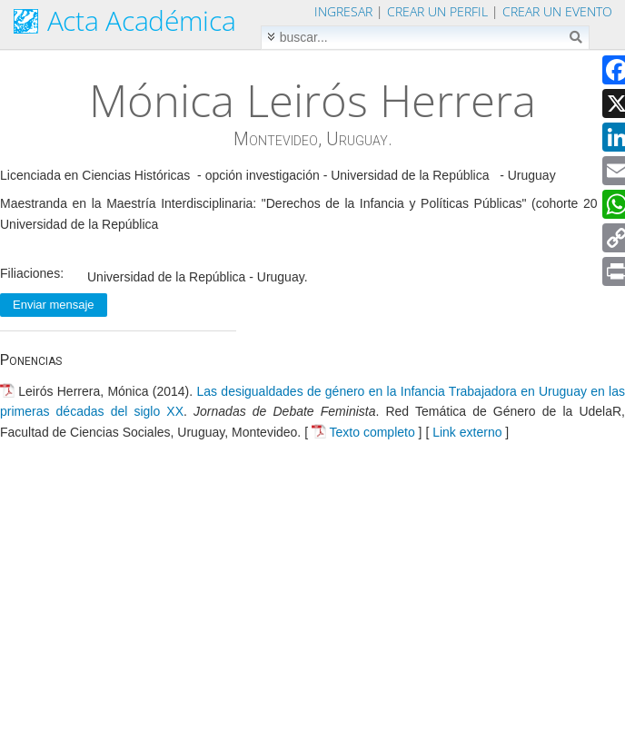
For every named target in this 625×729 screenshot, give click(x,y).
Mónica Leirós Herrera (312, 100)
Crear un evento (557, 11)
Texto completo (372, 432)
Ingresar (343, 11)
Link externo (466, 432)
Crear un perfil (437, 11)
